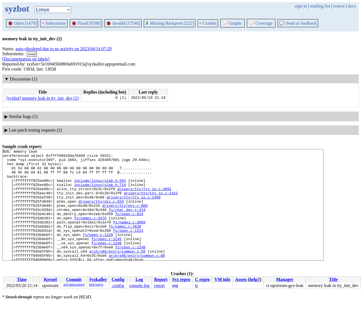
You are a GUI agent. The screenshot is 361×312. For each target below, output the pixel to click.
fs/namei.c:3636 (125, 242)
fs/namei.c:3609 (129, 237)
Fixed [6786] (86, 23)
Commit (73, 279)
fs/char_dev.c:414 (127, 222)
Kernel (50, 279)
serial (32, 54)
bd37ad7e (96, 285)
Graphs (232, 23)
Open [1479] (22, 23)
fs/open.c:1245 (106, 257)
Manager (284, 279)
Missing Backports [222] (169, 23)
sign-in (301, 6)
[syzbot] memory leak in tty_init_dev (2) (42, 98)
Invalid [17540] (123, 23)
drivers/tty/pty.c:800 (125, 217)
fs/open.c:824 (129, 227)
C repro (202, 279)
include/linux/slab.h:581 (100, 187)
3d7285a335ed (74, 285)
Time (22, 279)
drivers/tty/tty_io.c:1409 (133, 207)
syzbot (17, 9)
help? (254, 279)
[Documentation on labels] (26, 59)
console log (139, 285)
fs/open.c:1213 (128, 247)
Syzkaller (98, 279)
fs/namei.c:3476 (90, 232)
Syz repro (181, 279)
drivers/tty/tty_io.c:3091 (144, 197)
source (339, 6)
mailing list (320, 6)
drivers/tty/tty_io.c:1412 (151, 202)
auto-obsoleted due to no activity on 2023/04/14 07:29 (64, 48)
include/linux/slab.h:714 (100, 192)
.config (118, 285)
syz (175, 285)
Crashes (208, 23)
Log (139, 279)
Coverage (261, 23)
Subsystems (54, 23)
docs (352, 6)
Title (333, 279)
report (159, 285)
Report (160, 279)
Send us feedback (298, 23)
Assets (241, 279)
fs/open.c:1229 (98, 252)
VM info (222, 279)
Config (118, 279)
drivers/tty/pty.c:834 (101, 212)
